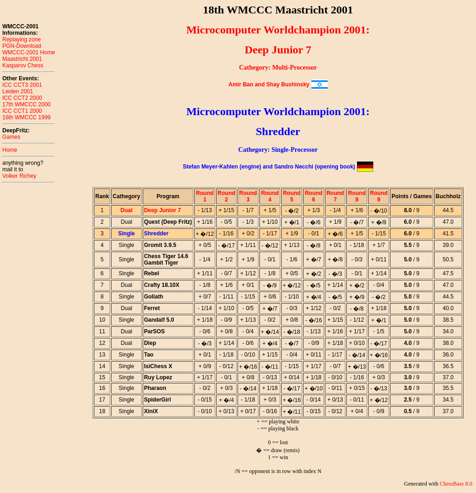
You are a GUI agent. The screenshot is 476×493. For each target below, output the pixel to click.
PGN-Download (21, 46)
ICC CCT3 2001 (22, 85)
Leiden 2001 (17, 91)
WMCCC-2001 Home (28, 52)
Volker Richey (19, 176)
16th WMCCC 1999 (26, 117)
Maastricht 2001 (22, 59)
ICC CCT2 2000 (22, 98)
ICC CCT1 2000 (22, 111)
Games (11, 137)
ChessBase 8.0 (456, 483)
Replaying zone (21, 39)
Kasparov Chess (22, 65)
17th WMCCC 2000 (26, 104)
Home (9, 150)
